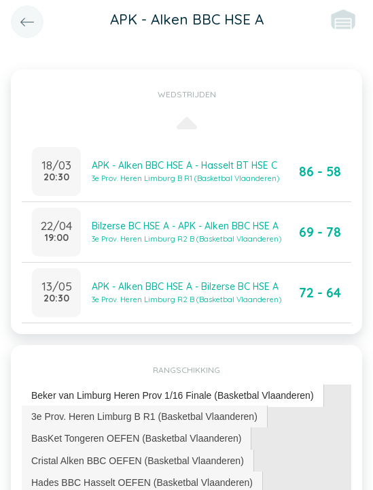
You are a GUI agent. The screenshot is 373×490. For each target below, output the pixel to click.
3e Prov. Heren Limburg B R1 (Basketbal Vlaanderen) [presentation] (144, 416)
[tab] (173, 396)
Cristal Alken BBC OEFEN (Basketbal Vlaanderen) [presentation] (137, 460)
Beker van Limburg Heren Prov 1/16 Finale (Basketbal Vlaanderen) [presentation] (172, 395)
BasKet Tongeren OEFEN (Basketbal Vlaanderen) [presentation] (136, 438)
